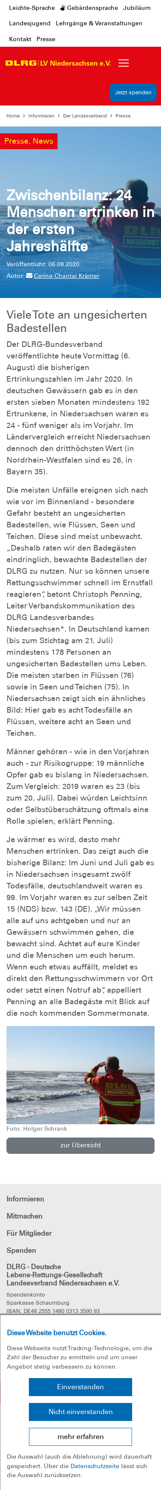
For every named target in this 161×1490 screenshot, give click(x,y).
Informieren (41, 116)
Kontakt (20, 39)
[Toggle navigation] (124, 63)
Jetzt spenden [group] (133, 92)
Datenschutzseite (94, 1466)
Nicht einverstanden (81, 1412)
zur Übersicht (81, 1145)
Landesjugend (30, 23)
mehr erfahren (81, 1437)
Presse (45, 39)
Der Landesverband (85, 116)
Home (13, 116)
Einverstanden (80, 1387)
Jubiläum (137, 7)
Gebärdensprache (89, 7)
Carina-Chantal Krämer (62, 276)
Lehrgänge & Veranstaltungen (99, 23)
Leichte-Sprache (32, 7)
